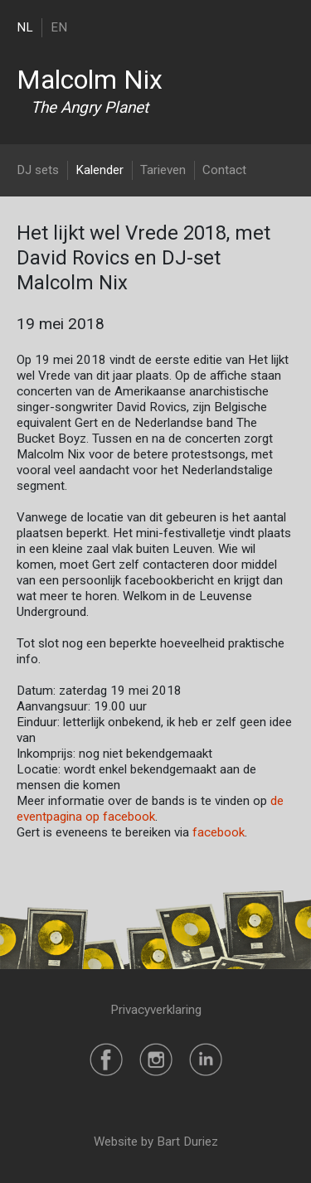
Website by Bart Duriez (156, 1141)
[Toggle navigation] (284, 27)
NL (25, 27)
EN (59, 27)
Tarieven (163, 169)
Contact (224, 169)
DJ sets (38, 169)
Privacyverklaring (156, 1009)
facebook (218, 832)
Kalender (99, 169)
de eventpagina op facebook (150, 808)
